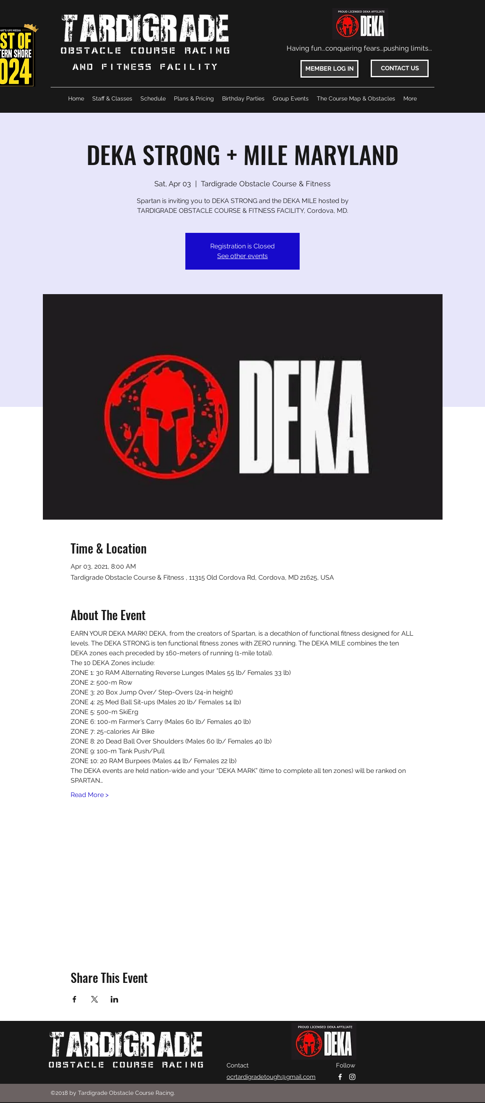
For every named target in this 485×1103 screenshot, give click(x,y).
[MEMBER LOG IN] (329, 69)
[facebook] (340, 1077)
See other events (242, 256)
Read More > (90, 795)
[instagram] (352, 1077)
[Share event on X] (94, 999)
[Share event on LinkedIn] (114, 999)
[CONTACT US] (400, 68)
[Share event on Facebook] (74, 999)
